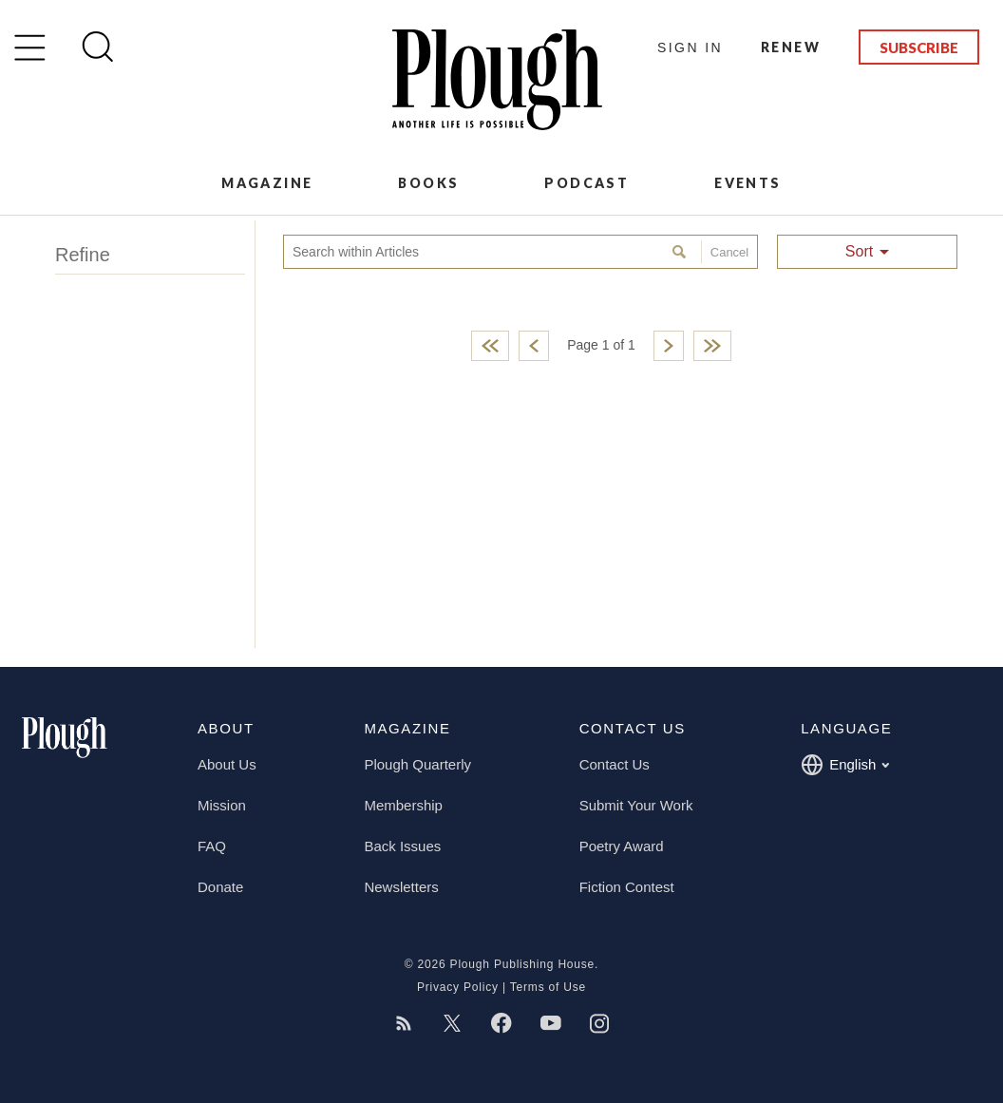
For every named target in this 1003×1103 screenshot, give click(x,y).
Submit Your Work (636, 805)
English (845, 764)
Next (668, 346)
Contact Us (614, 764)
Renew (791, 47)
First (490, 346)
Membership (403, 805)
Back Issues (402, 846)
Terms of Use (548, 987)
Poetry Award (621, 846)
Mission (222, 805)
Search (681, 251)
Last (712, 346)
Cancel (724, 251)
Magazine (266, 183)
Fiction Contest (626, 887)
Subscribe (919, 47)
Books (428, 183)
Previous (534, 346)
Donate (220, 887)
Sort (859, 251)
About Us (227, 764)
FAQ (212, 846)
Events (747, 183)
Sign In (690, 47)
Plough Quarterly (417, 764)
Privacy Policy (458, 987)
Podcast (586, 183)
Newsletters (401, 887)
